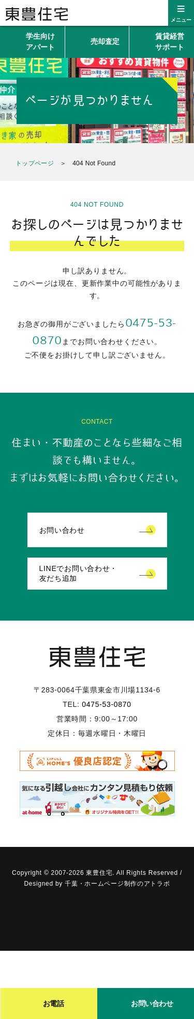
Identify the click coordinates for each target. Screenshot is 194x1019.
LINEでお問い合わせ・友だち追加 (78, 573)
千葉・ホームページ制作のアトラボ (117, 884)
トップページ (35, 163)
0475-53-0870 (106, 704)
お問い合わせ (62, 530)
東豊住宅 (37, 14)
